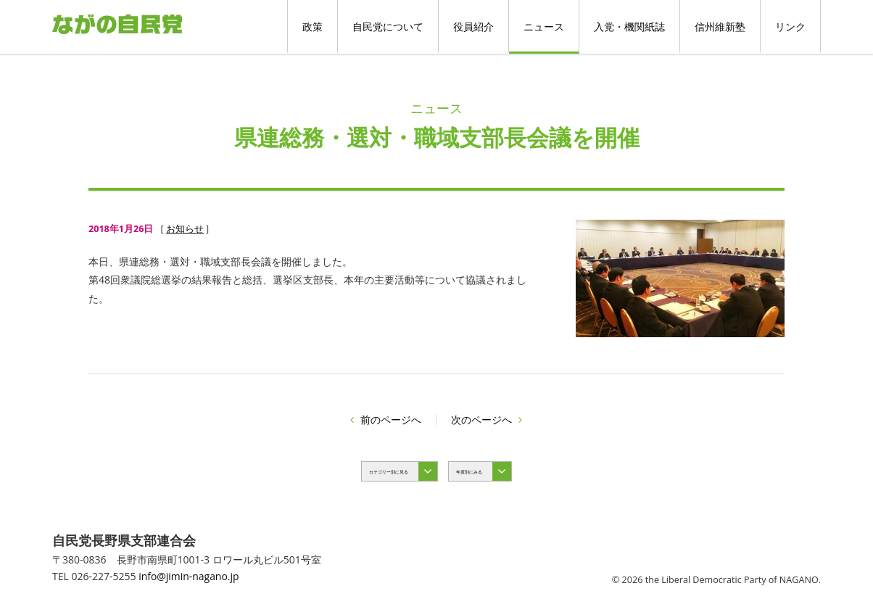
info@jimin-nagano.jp (188, 576)
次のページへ (486, 419)
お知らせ (185, 229)
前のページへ (385, 419)
